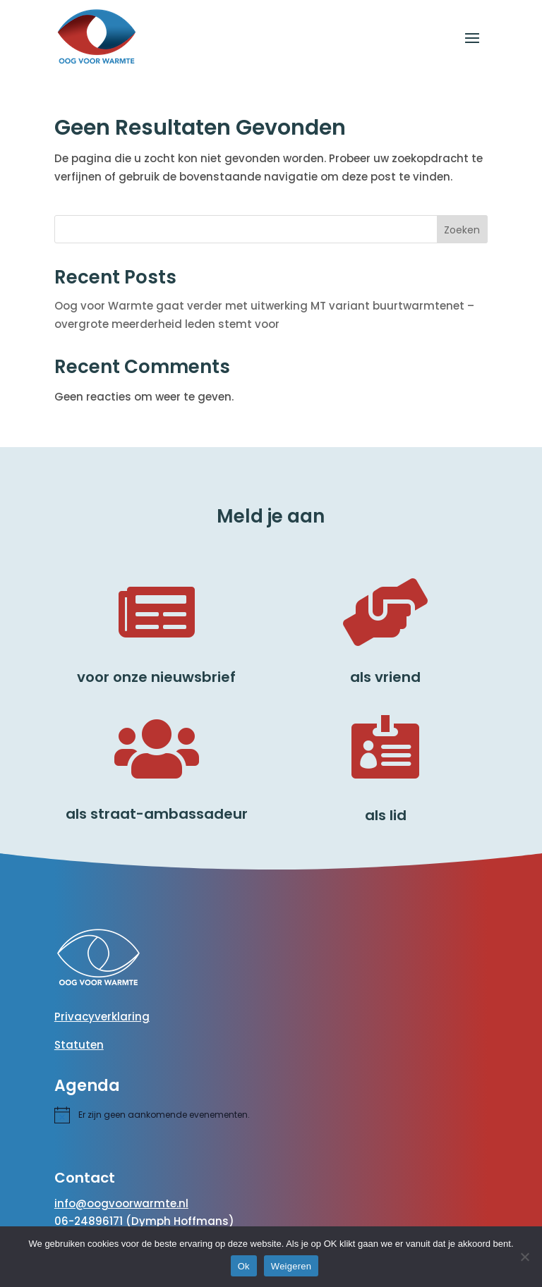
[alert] (164, 1115)
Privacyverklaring (102, 1016)
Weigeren (291, 1266)
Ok (244, 1266)
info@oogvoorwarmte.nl (121, 1203)
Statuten (79, 1044)
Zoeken (462, 230)
